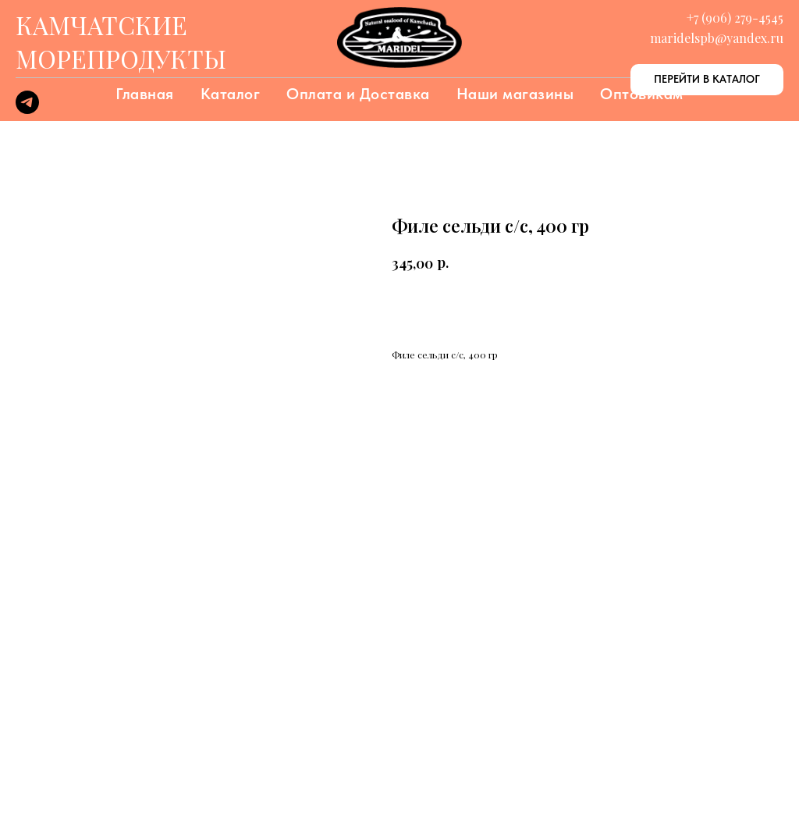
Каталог (231, 93)
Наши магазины (515, 93)
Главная (144, 93)
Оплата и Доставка (358, 93)
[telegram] (27, 109)
